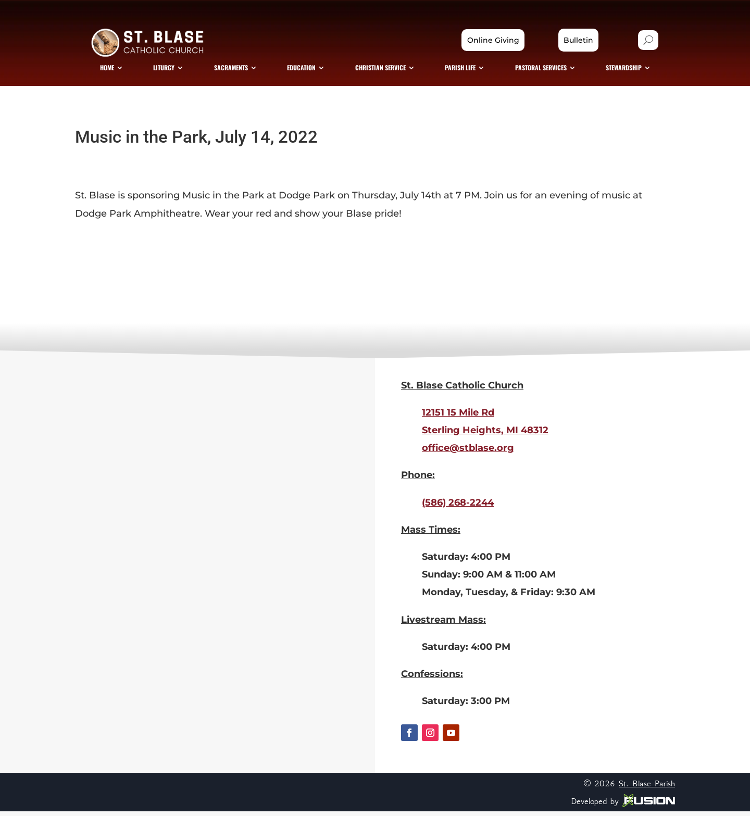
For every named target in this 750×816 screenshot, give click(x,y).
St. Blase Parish (647, 788)
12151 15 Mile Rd (458, 417)
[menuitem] (119, 70)
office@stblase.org (468, 452)
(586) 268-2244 (458, 507)
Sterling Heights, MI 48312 (485, 435)
